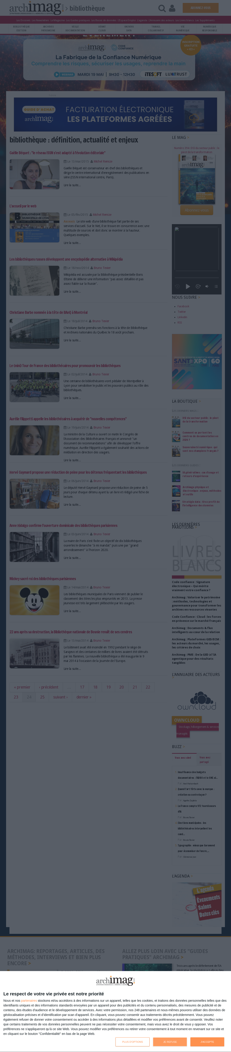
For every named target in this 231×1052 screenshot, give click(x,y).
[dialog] (115, 1011)
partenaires (29, 1000)
